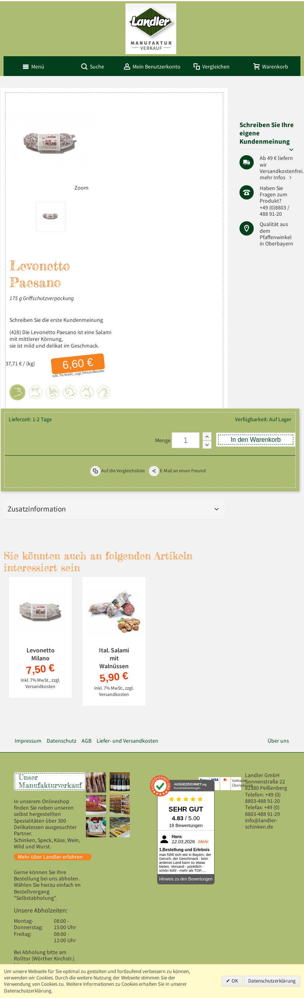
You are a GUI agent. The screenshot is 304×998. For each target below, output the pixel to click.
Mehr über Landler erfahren (50, 857)
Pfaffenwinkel (276, 237)
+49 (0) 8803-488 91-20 (263, 797)
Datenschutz (61, 741)
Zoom (81, 187)
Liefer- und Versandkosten (127, 741)
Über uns (278, 741)
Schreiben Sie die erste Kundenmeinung (56, 320)
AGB (86, 741)
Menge (163, 440)
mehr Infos (272, 177)
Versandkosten (93, 371)
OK (234, 980)
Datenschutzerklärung (272, 980)
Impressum (28, 741)
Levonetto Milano (41, 654)
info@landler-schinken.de (261, 823)
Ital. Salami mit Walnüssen (114, 658)
